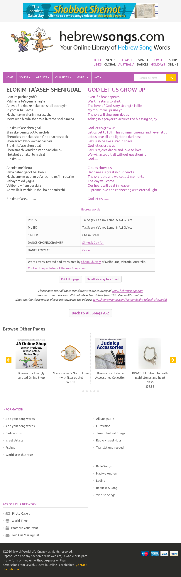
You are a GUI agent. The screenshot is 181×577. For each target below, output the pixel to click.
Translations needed (110, 447)
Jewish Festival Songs (110, 433)
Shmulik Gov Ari (93, 242)
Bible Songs (104, 466)
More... (82, 77)
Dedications (14, 433)
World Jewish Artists (19, 454)
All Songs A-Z (105, 418)
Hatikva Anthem (107, 473)
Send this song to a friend (103, 279)
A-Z (97, 77)
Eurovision (103, 426)
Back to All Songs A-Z (90, 313)
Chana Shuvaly (91, 261)
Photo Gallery (18, 513)
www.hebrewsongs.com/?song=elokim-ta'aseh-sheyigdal (130, 299)
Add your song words (20, 418)
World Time (17, 520)
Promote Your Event (22, 528)
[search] (152, 78)
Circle (86, 250)
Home (9, 77)
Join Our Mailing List (22, 535)
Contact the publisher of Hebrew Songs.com (57, 268)
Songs (24, 77)
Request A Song (106, 487)
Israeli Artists (14, 440)
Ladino (100, 480)
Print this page (70, 279)
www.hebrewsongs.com (127, 290)
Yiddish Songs (105, 495)
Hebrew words (90, 209)
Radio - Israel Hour (108, 440)
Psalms (10, 447)
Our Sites (63, 77)
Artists (42, 77)
